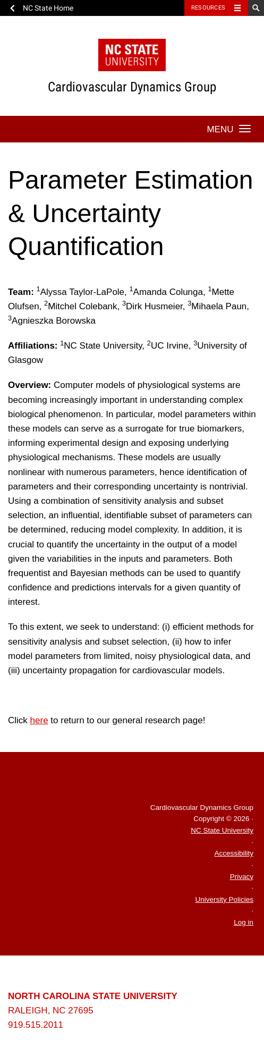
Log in (243, 922)
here (39, 720)
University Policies (224, 899)
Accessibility (233, 853)
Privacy (241, 877)
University (81, 976)
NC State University (222, 830)
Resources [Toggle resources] (208, 7)
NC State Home (48, 8)
